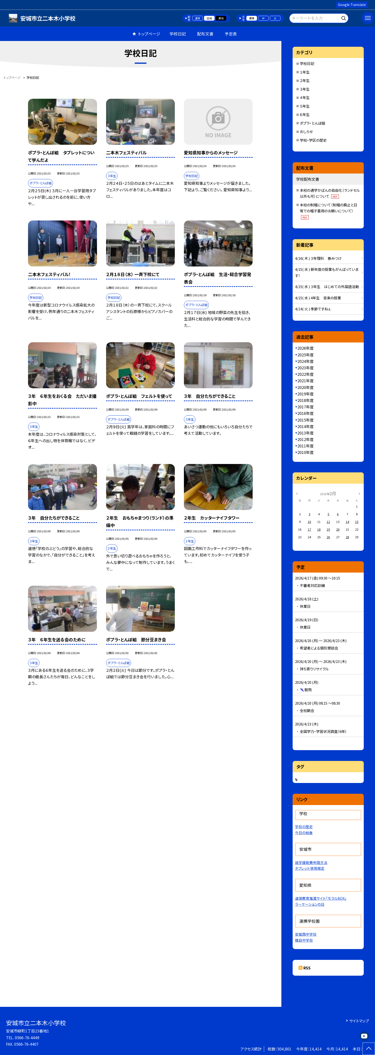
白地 (209, 18)
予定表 (231, 34)
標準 (251, 18)
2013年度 (305, 433)
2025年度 (305, 355)
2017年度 (305, 407)
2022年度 (305, 374)
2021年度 (305, 380)
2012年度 (305, 439)
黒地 (221, 18)
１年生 (305, 72)
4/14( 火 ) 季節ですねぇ (313, 308)
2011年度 (305, 446)
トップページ (149, 34)
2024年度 (305, 361)
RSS (307, 968)
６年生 (305, 114)
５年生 (305, 106)
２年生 (305, 80)
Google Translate (352, 4)
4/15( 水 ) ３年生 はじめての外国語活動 (327, 286)
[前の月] (297, 493)
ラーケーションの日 (309, 904)
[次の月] (359, 493)
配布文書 (205, 34)
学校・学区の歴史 (313, 140)
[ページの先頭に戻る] (369, 1049)
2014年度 (305, 426)
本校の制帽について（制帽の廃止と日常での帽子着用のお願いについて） (328, 211)
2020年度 (305, 387)
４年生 (305, 97)
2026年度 (305, 348)
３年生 (305, 89)
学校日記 (178, 34)
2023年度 (305, 368)
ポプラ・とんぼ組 (312, 123)
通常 (197, 18)
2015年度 (305, 420)
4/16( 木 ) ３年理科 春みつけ (318, 258)
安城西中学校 (306, 934)
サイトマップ (359, 1021)
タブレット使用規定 (309, 868)
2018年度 (305, 400)
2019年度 (305, 394)
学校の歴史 (304, 826)
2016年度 (305, 413)
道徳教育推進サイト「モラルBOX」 (321, 898)
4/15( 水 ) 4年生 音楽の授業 (318, 297)
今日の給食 (304, 832)
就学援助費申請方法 (311, 862)
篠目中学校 (304, 940)
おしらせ (306, 131)
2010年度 (305, 452)
